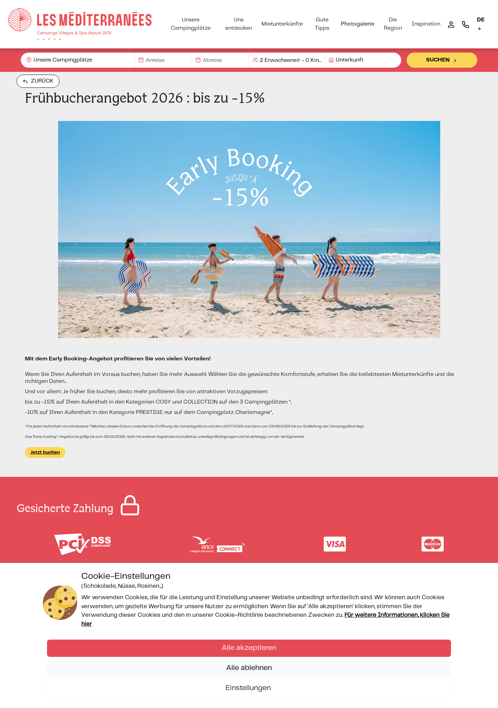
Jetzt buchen (45, 452)
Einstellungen (249, 688)
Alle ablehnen (249, 667)
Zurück (38, 81)
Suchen (442, 60)
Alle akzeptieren (249, 647)
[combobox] (78, 60)
